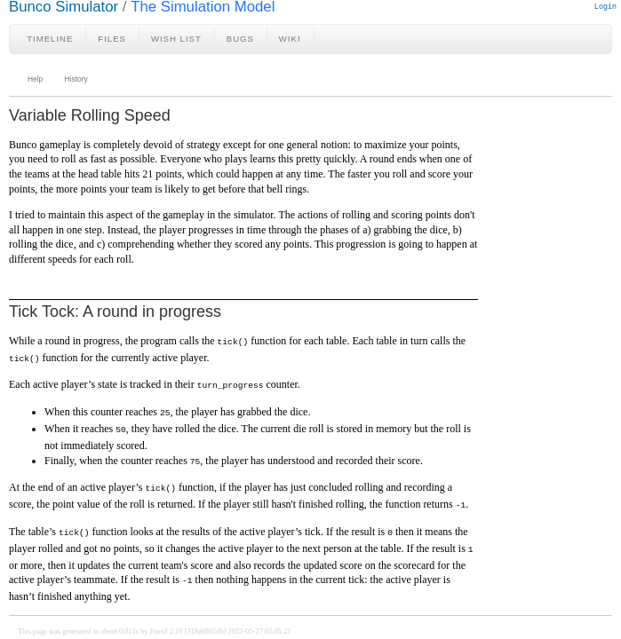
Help (35, 79)
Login (605, 7)
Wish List (176, 38)
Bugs (240, 38)
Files (112, 38)
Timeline (50, 38)
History (76, 79)
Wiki (290, 38)
